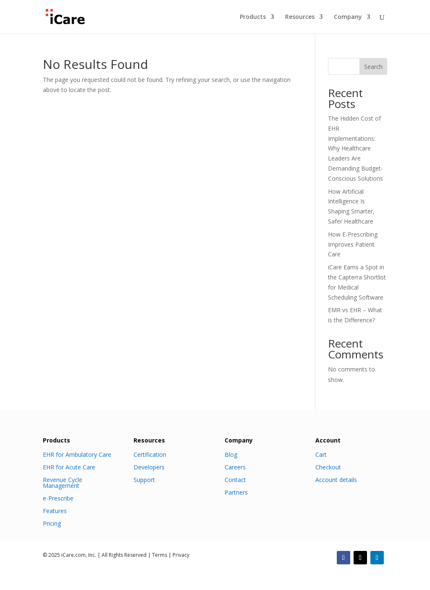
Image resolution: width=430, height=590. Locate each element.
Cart (321, 454)
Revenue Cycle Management (62, 482)
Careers (235, 466)
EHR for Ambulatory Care (77, 454)
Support (144, 479)
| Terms (157, 554)
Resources (300, 17)
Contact (235, 479)
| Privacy (178, 554)
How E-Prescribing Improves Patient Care (353, 244)
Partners (236, 491)
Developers (149, 466)
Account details (336, 479)
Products (253, 17)
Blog (231, 454)
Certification (150, 454)
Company (348, 17)
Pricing (52, 523)
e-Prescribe (58, 497)
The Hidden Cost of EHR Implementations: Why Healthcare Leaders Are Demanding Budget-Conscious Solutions (355, 148)
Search (373, 67)
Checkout (328, 466)
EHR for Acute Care (69, 466)
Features (55, 510)
